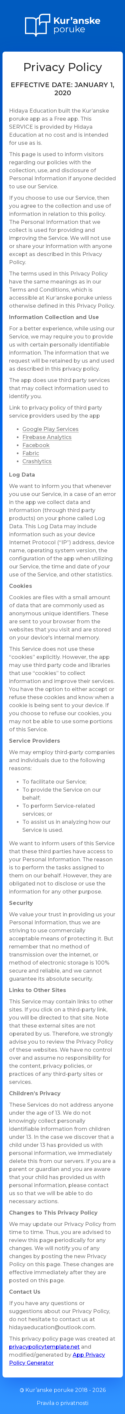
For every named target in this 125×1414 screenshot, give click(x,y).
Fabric (30, 453)
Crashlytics (37, 461)
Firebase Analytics (47, 437)
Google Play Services (50, 429)
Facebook (36, 445)
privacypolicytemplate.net (44, 1347)
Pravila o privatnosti (62, 1403)
